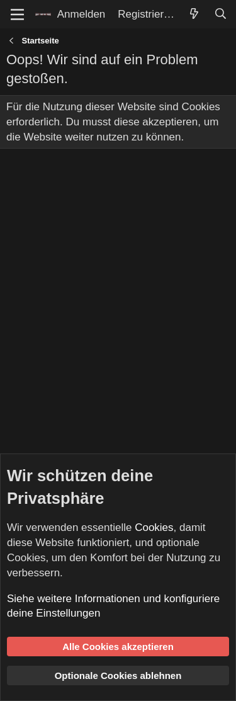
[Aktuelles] (194, 14)
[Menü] (17, 14)
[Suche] (220, 14)
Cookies (154, 527)
